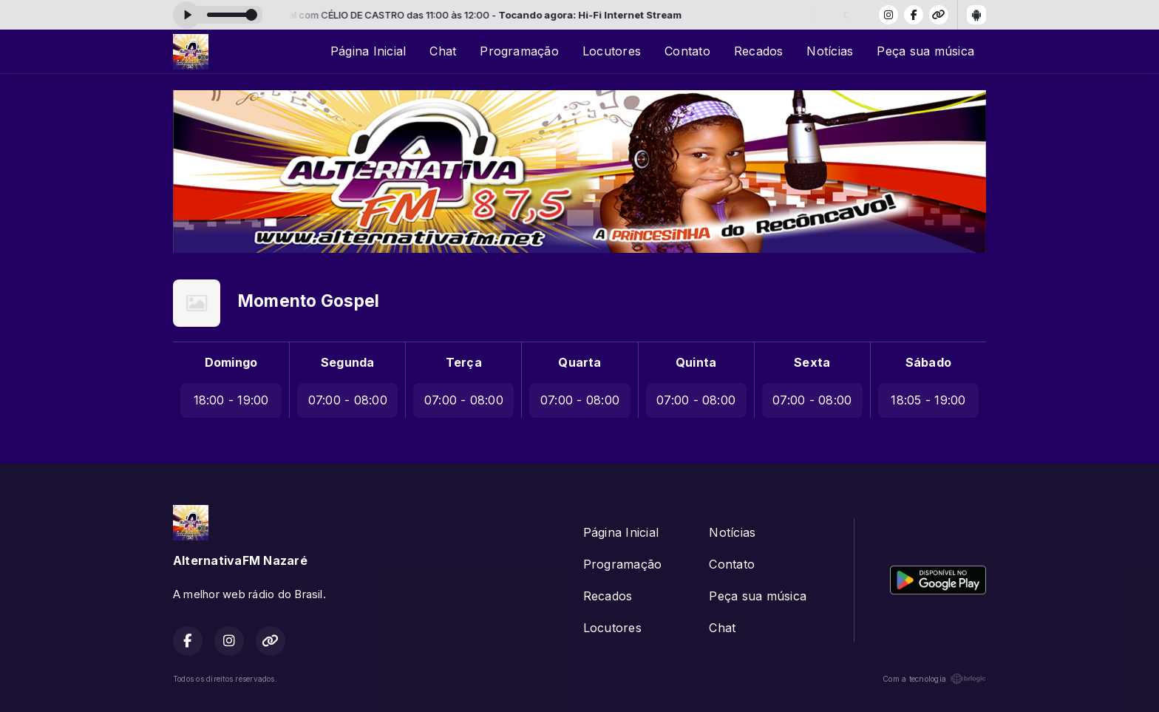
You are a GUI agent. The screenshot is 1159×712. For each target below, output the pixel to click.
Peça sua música (925, 51)
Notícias (829, 51)
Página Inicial (368, 51)
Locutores (611, 51)
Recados (759, 51)
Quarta (579, 362)
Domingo (231, 362)
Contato (687, 51)
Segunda (348, 362)
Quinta (696, 362)
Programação (519, 51)
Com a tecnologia (934, 679)
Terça (464, 362)
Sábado (928, 362)
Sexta (812, 362)
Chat (442, 51)
